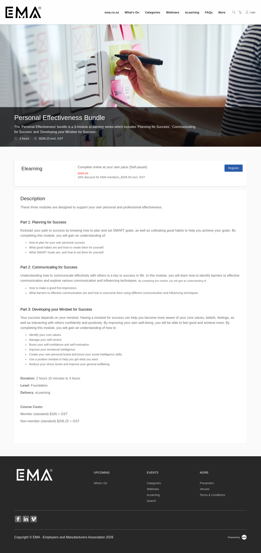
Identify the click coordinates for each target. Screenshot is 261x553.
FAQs (209, 12)
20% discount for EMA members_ (99, 177)
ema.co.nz (112, 12)
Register (233, 168)
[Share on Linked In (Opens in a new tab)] (26, 519)
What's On (132, 12)
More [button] (222, 12)
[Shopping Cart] (240, 12)
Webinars (172, 12)
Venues (205, 489)
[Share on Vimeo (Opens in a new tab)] (33, 519)
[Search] (233, 12)
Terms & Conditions (212, 495)
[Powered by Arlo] (237, 537)
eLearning (192, 12)
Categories (152, 12)
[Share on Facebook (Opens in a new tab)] (18, 519)
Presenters (207, 483)
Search (151, 500)
